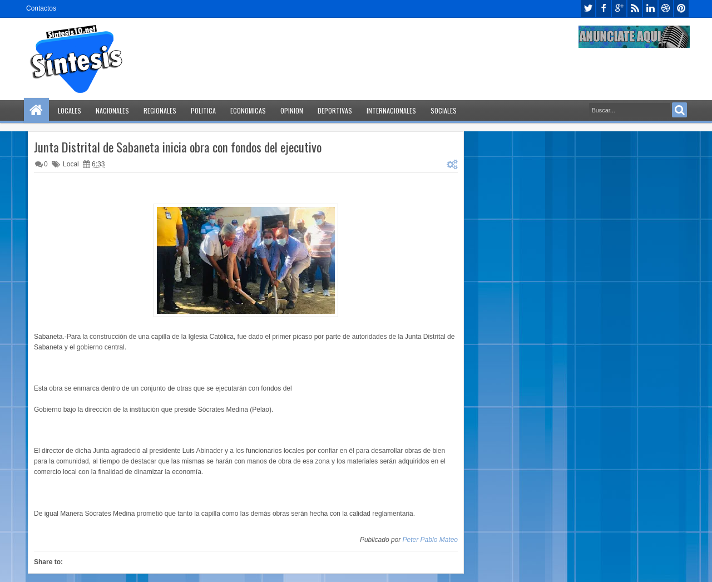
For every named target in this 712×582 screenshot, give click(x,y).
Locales (69, 110)
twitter (588, 8)
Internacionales (391, 110)
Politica (203, 110)
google (619, 8)
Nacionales (112, 110)
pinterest (681, 8)
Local (71, 164)
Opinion (291, 110)
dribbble (666, 8)
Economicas (248, 110)
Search (679, 109)
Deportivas (335, 110)
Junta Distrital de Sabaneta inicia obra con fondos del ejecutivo (178, 146)
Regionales (160, 110)
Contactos (41, 8)
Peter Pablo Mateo (430, 540)
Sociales (444, 110)
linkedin (650, 8)
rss (634, 8)
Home (36, 110)
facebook (603, 8)
